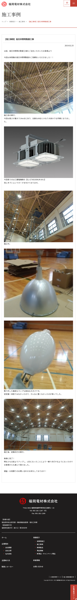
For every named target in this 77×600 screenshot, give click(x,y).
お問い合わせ (38, 566)
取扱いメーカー (7, 566)
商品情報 (40, 550)
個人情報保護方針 (68, 577)
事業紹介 (36, 537)
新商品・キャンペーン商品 (46, 554)
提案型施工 (41, 541)
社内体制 (8, 554)
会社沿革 (8, 550)
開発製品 (40, 547)
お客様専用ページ (55, 577)
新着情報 (36, 560)
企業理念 (5, 544)
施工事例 (40, 544)
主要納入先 (6, 560)
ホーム (4, 537)
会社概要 (8, 547)
